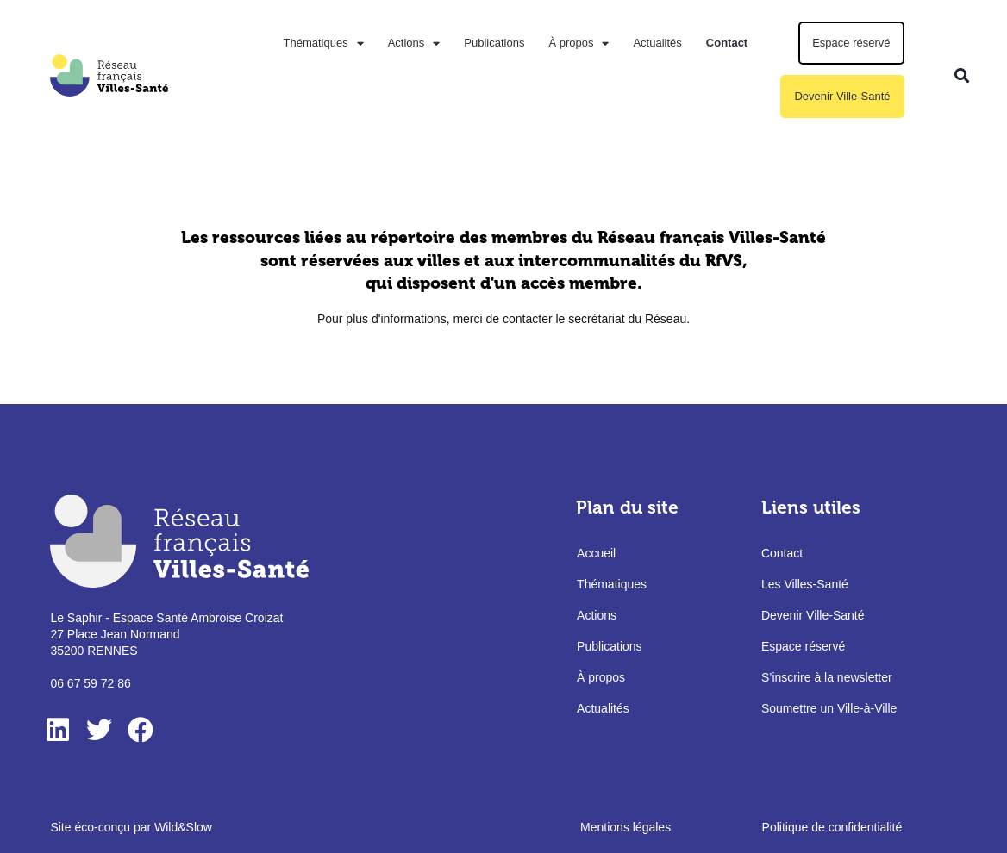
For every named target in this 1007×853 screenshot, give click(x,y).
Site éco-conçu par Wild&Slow (131, 827)
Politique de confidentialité (832, 827)
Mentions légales (625, 827)
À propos (578, 43)
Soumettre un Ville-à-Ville (829, 708)
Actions (414, 43)
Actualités (657, 42)
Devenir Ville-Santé (842, 96)
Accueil (596, 553)
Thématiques (323, 43)
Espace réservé (851, 42)
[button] (963, 75)
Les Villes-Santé (804, 584)
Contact (726, 42)
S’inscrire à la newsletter (826, 677)
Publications (494, 42)
